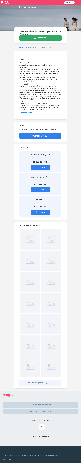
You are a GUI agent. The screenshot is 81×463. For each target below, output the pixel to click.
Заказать (40, 167)
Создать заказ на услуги (40, 411)
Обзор (21, 47)
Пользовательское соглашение (14, 451)
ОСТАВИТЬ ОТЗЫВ (40, 136)
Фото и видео (31, 47)
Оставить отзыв (45, 47)
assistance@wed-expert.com (42, 427)
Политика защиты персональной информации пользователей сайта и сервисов (31, 455)
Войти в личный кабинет (40, 405)
